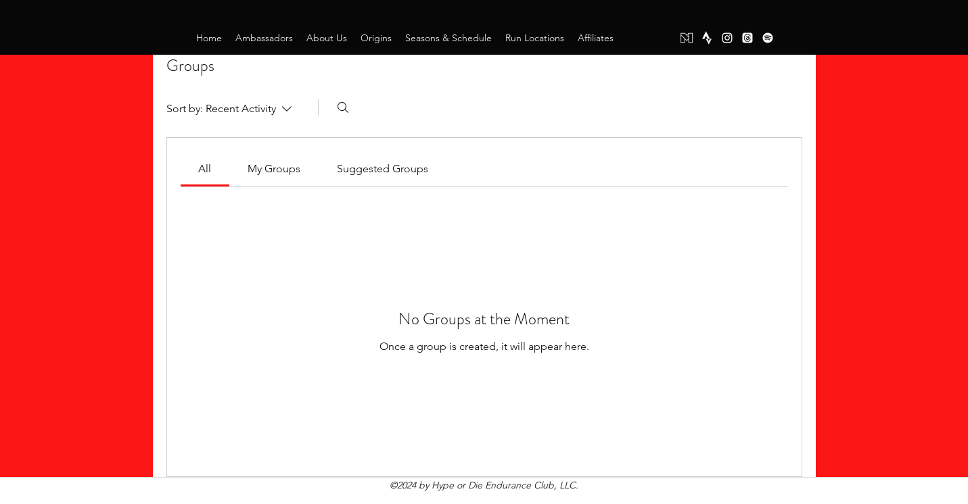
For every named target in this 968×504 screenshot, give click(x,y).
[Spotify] (768, 38)
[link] (204, 168)
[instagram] (727, 38)
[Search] (343, 107)
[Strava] (707, 38)
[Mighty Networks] (686, 38)
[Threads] (747, 38)
